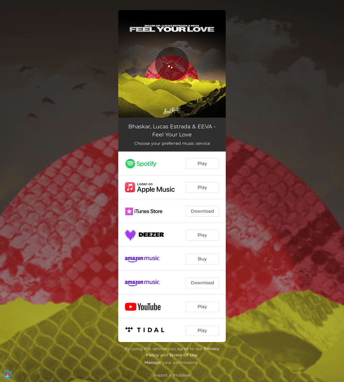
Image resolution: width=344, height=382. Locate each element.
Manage (152, 362)
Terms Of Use (183, 354)
